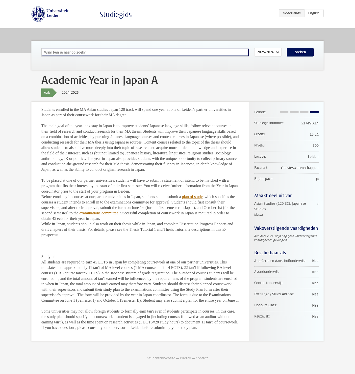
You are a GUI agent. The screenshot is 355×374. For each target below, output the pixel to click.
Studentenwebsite (161, 358)
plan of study (192, 197)
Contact (202, 358)
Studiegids (116, 14)
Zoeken (300, 52)
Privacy (185, 358)
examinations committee (98, 213)
